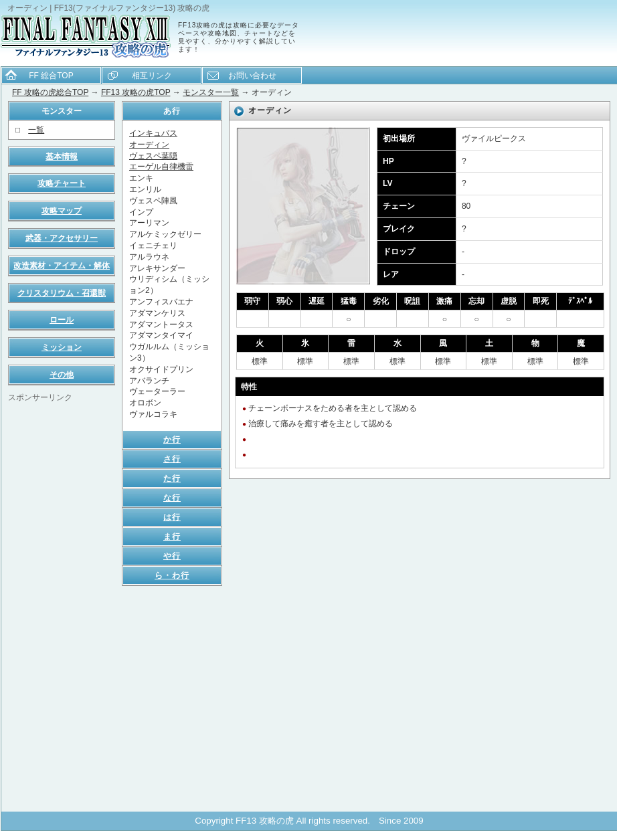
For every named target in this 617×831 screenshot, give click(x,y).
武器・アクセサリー (61, 238)
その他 (62, 374)
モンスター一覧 (211, 92)
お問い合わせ (252, 75)
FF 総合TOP (51, 75)
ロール (62, 320)
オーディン (149, 144)
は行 (172, 517)
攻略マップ (61, 210)
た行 (172, 478)
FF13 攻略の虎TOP (136, 92)
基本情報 (62, 156)
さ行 (172, 459)
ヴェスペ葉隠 (153, 156)
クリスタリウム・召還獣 (61, 293)
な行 (172, 497)
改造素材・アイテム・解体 (61, 265)
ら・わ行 (172, 575)
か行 (172, 439)
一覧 (36, 129)
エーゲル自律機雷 (161, 166)
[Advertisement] (61, 604)
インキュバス (153, 133)
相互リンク (152, 75)
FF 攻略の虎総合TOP (50, 92)
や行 (172, 556)
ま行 (172, 536)
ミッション (61, 347)
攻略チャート (61, 183)
